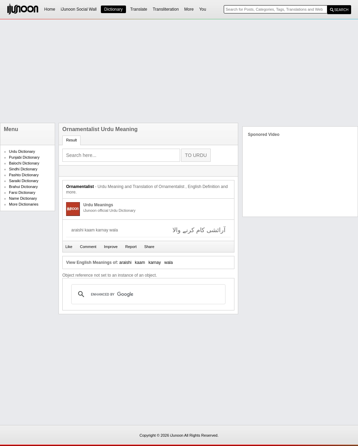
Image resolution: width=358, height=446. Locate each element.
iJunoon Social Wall (79, 9)
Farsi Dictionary (22, 192)
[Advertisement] (175, 71)
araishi (125, 262)
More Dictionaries (24, 204)
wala (168, 262)
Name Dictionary (23, 198)
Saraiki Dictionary (24, 181)
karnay (154, 262)
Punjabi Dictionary (24, 157)
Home (49, 9)
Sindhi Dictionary (23, 169)
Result (71, 140)
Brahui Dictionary (23, 187)
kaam (140, 262)
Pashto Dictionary (24, 175)
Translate (138, 9)
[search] (147, 294)
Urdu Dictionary (22, 151)
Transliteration (166, 9)
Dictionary (113, 9)
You (202, 9)
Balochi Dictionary (24, 163)
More (188, 9)
